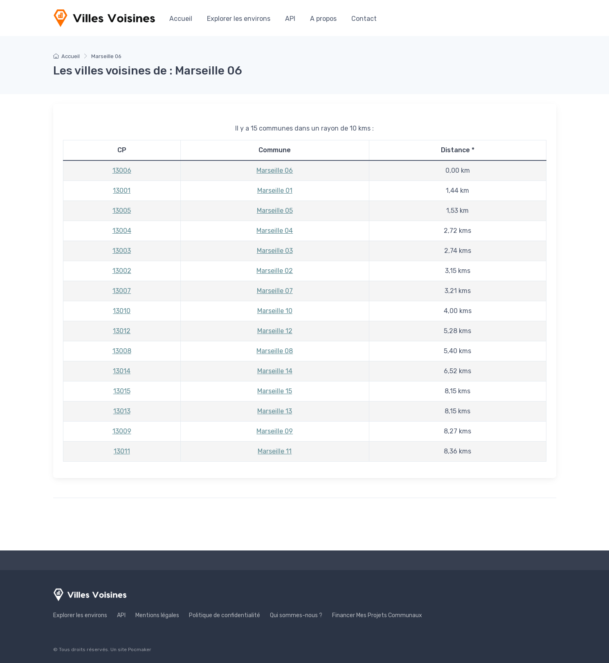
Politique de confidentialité (224, 615)
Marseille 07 (275, 291)
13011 (122, 451)
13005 (121, 210)
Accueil (180, 19)
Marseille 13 (274, 411)
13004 (121, 231)
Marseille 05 (275, 210)
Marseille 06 (274, 170)
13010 (121, 311)
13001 (121, 190)
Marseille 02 (274, 271)
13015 (121, 391)
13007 (121, 291)
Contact (364, 19)
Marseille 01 (274, 190)
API (290, 19)
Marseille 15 (274, 391)
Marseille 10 (274, 311)
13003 (121, 251)
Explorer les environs (238, 19)
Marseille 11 (275, 451)
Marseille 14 (274, 371)
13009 (121, 431)
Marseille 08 (274, 351)
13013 (121, 411)
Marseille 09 (274, 431)
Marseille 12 (274, 331)
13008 (121, 351)
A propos (323, 19)
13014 (121, 371)
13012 (121, 331)
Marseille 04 (274, 231)
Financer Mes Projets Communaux (377, 615)
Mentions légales (157, 615)
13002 (121, 271)
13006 (121, 170)
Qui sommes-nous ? (296, 615)
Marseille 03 (275, 251)
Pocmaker (139, 649)
